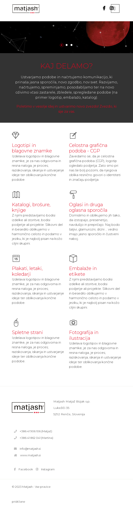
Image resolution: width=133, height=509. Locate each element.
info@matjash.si (30, 448)
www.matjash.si (30, 455)
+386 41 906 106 (30, 431)
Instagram (48, 469)
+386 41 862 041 (30, 437)
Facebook (26, 469)
